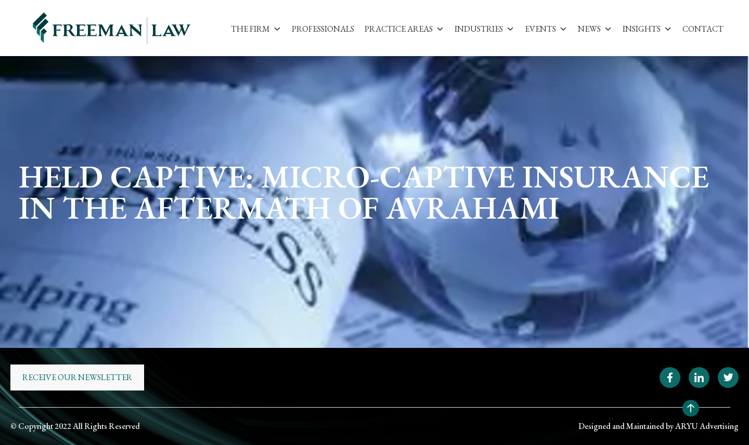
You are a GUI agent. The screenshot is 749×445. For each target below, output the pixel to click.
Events (546, 28)
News (595, 28)
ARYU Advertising (707, 426)
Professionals (323, 28)
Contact (703, 28)
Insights (647, 28)
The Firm (256, 28)
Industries (484, 28)
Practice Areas (404, 28)
